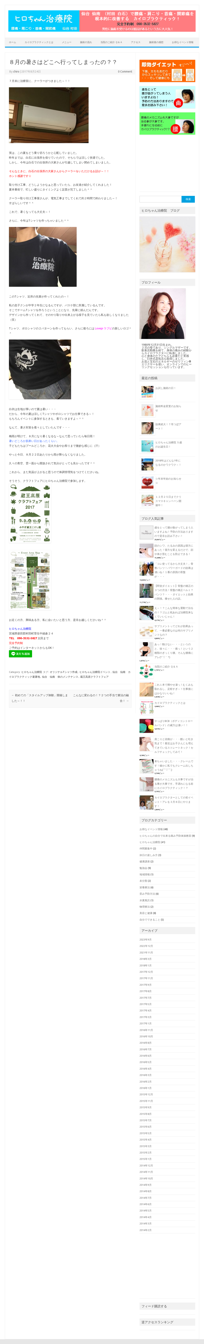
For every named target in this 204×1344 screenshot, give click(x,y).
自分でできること (150, 919)
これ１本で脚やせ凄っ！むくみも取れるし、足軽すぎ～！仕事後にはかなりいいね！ (173, 689)
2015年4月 (146, 1139)
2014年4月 (146, 1217)
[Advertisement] (169, 164)
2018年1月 (146, 965)
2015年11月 (146, 1101)
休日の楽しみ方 (149, 855)
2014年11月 (146, 1171)
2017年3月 (146, 1017)
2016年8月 (146, 1042)
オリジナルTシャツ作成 (63, 672)
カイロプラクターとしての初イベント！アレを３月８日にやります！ (173, 801)
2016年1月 (146, 1088)
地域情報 (145, 874)
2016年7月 (146, 1049)
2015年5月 (146, 1133)
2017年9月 (146, 984)
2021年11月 (146, 952)
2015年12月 (146, 1094)
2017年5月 (146, 1004)
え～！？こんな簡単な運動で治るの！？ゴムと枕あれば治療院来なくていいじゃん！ (173, 612)
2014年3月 (146, 1223)
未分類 (143, 880)
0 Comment (125, 71)
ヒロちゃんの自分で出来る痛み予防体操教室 (165, 835)
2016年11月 (146, 1030)
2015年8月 (146, 1113)
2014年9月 (146, 1184)
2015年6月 (146, 1126)
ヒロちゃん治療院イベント (94, 672)
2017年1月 (146, 1023)
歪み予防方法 (147, 893)
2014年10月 (146, 1178)
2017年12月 (146, 971)
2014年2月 (146, 1230)
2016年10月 (146, 1036)
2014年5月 (146, 1210)
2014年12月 (146, 1165)
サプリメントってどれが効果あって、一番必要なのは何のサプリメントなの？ (173, 630)
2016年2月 (146, 1081)
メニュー (66, 42)
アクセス (136, 42)
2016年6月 (146, 1055)
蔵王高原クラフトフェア (94, 676)
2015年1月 (146, 1158)
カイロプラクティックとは (39, 42)
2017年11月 (146, 978)
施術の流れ (86, 42)
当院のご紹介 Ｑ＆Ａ (111, 42)
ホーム (12, 42)
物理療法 (145, 906)
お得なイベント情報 (182, 42)
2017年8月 (146, 991)
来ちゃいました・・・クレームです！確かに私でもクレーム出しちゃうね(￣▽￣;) (173, 765)
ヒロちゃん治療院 (31, 672)
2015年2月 (146, 1152)
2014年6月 (146, 1204)
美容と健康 (146, 913)
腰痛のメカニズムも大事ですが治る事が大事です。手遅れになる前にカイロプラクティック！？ (173, 783)
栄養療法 (145, 887)
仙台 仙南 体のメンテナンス (60, 676)
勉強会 (143, 868)
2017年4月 (146, 1010)
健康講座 (145, 861)
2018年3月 (146, 958)
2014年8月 (146, 1191)
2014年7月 (146, 1197)
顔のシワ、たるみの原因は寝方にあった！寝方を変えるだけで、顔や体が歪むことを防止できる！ (173, 550)
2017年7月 (146, 997)
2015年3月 (146, 1146)
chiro (16, 71)
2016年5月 (146, 1062)
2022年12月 (146, 945)
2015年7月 (146, 1120)
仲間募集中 (146, 848)
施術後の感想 (156, 42)
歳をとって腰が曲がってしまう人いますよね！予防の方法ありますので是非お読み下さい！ (173, 531)
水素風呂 (145, 900)
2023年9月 (146, 939)
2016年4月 (146, 1068)
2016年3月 (146, 1075)
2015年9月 (146, 1107)
